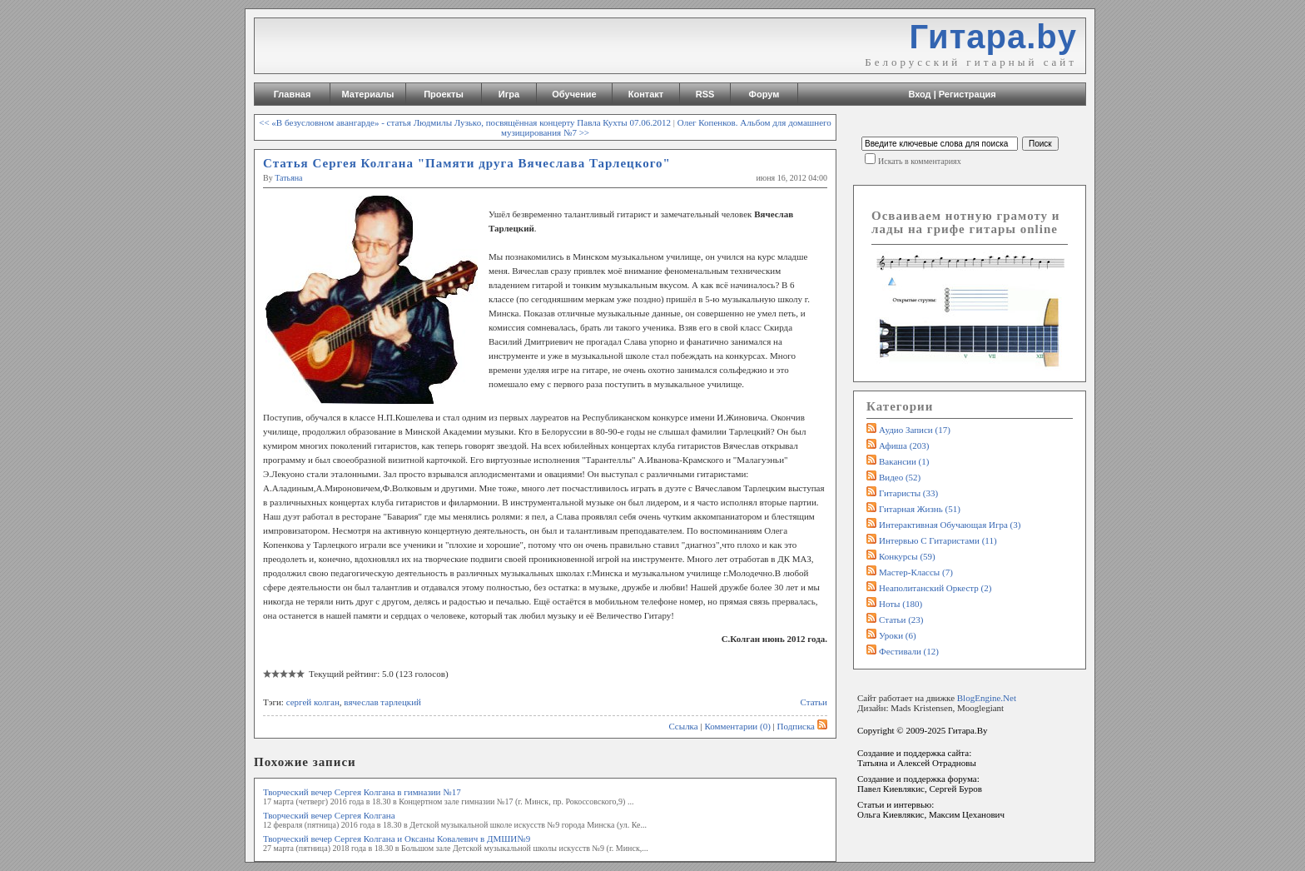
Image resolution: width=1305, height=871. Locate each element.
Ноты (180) (900, 604)
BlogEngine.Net (986, 698)
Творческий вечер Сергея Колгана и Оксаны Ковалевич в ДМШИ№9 (396, 839)
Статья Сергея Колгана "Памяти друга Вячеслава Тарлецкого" (467, 163)
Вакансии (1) (904, 461)
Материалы (368, 94)
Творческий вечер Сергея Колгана (329, 815)
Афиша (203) (904, 445)
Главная (292, 94)
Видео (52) (899, 477)
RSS (705, 94)
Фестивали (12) (909, 651)
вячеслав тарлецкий (382, 702)
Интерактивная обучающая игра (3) (949, 525)
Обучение (574, 94)
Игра (509, 94)
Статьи (814, 702)
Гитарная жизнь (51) (919, 509)
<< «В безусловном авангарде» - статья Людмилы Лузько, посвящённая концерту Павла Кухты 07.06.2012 (465, 122)
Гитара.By (968, 730)
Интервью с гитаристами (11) (938, 540)
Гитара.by (993, 36)
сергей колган (313, 702)
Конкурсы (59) (907, 556)
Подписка (802, 726)
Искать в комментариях (919, 161)
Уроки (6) (897, 635)
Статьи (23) (901, 620)
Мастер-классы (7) (916, 572)
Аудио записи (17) (914, 430)
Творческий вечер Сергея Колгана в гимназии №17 (362, 792)
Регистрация (967, 94)
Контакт (645, 94)
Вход (919, 94)
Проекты (444, 94)
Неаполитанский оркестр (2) (935, 588)
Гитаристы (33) (908, 493)
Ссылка (682, 726)
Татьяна (288, 177)
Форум (764, 94)
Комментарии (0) (737, 726)
